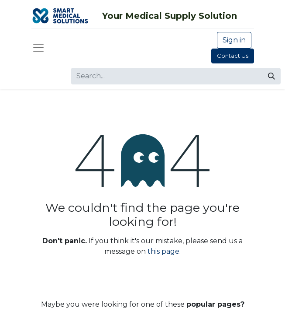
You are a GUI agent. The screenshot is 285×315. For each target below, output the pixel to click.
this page (163, 251)
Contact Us (232, 55)
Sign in (234, 40)
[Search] (271, 76)
